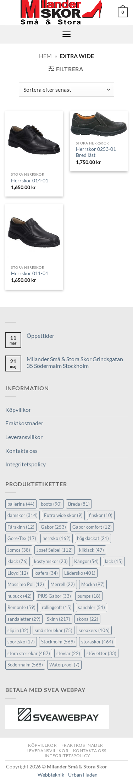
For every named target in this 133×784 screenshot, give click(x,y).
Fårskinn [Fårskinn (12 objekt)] (20, 527)
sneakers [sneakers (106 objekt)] (94, 630)
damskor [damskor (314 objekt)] (22, 515)
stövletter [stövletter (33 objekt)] (101, 653)
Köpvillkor (18, 409)
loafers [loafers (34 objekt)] (46, 573)
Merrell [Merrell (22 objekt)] (62, 584)
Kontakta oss (21, 450)
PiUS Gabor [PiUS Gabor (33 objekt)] (54, 596)
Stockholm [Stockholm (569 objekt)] (58, 641)
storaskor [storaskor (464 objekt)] (97, 641)
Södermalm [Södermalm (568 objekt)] (25, 664)
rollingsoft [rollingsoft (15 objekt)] (57, 607)
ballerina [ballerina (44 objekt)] (20, 504)
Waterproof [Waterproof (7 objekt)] (64, 664)
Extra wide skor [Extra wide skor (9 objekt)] (63, 515)
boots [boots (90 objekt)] (51, 504)
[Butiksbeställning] (66, 90)
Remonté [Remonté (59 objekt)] (21, 607)
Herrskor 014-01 (29, 180)
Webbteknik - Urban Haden (68, 775)
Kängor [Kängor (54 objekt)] (86, 561)
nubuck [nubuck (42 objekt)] (19, 596)
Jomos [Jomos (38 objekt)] (18, 550)
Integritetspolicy (25, 464)
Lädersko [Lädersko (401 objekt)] (79, 573)
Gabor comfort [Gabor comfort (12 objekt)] (92, 527)
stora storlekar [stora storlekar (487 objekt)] (28, 653)
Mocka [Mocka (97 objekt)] (93, 584)
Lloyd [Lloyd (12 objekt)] (17, 573)
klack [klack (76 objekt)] (17, 561)
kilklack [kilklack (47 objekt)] (91, 550)
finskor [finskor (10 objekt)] (100, 515)
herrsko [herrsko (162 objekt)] (57, 538)
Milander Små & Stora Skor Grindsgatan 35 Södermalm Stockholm (75, 362)
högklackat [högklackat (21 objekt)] (93, 538)
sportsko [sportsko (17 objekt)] (21, 641)
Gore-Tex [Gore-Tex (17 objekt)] (21, 538)
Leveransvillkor (24, 436)
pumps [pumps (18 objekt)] (88, 596)
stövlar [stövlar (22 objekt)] (68, 653)
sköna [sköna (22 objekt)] (87, 619)
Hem (45, 55)
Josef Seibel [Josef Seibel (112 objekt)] (55, 550)
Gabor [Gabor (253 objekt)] (53, 527)
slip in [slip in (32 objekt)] (17, 630)
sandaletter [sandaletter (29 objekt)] (23, 619)
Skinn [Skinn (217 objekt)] (58, 619)
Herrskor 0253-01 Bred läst (96, 152)
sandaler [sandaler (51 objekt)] (91, 607)
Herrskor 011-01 (29, 273)
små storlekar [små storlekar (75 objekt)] (53, 630)
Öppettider (40, 335)
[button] (123, 12)
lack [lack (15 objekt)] (114, 561)
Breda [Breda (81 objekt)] (79, 504)
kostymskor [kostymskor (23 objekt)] (51, 561)
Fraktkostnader (24, 423)
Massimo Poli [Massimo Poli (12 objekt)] (25, 584)
